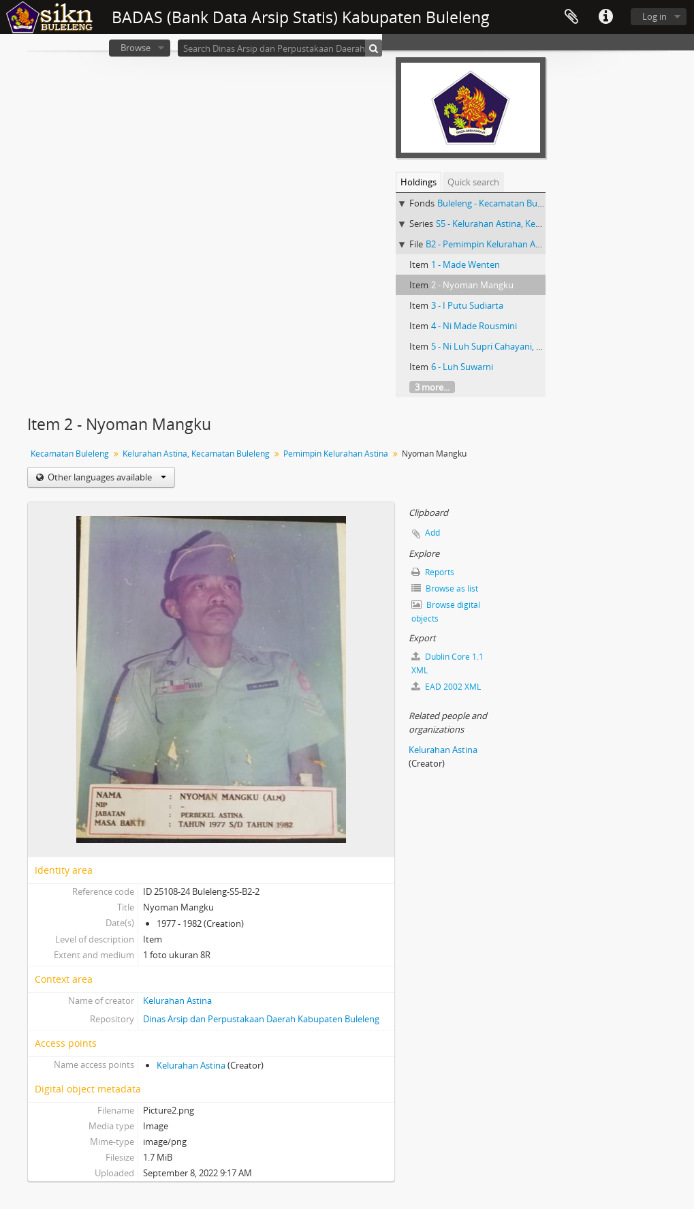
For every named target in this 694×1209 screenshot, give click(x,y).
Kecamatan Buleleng (70, 453)
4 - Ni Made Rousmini (474, 326)
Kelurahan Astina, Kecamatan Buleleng (196, 453)
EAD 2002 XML (446, 686)
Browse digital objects (445, 611)
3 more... (432, 387)
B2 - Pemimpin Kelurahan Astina (490, 244)
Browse (136, 48)
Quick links (605, 17)
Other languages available (106, 477)
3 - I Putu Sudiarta (467, 305)
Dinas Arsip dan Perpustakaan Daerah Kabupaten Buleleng (261, 1019)
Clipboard (571, 17)
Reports (432, 572)
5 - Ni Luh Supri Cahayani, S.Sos (494, 346)
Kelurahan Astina (177, 1000)
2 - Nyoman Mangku (472, 285)
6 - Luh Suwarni (462, 367)
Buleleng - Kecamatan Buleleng (499, 203)
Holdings (418, 182)
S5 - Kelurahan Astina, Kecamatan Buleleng (522, 223)
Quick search (473, 182)
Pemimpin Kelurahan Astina (335, 453)
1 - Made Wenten (465, 264)
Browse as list (444, 588)
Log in (654, 16)
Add (432, 532)
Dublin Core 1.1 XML (447, 663)
